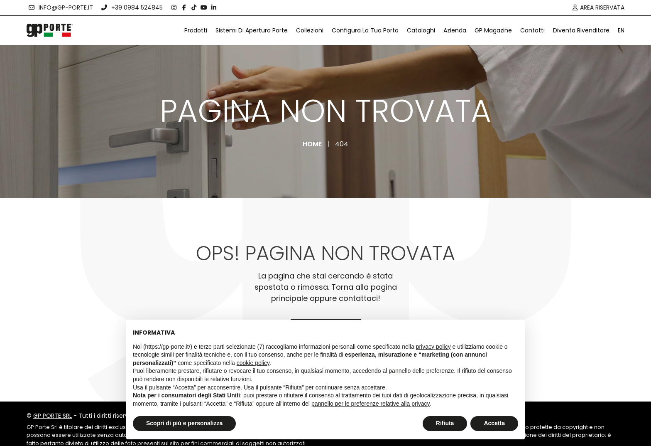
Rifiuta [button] (445, 423)
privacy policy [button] (433, 346)
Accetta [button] (494, 423)
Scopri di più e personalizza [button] (184, 423)
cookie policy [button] (253, 363)
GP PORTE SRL (52, 416)
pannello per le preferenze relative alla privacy (370, 403)
